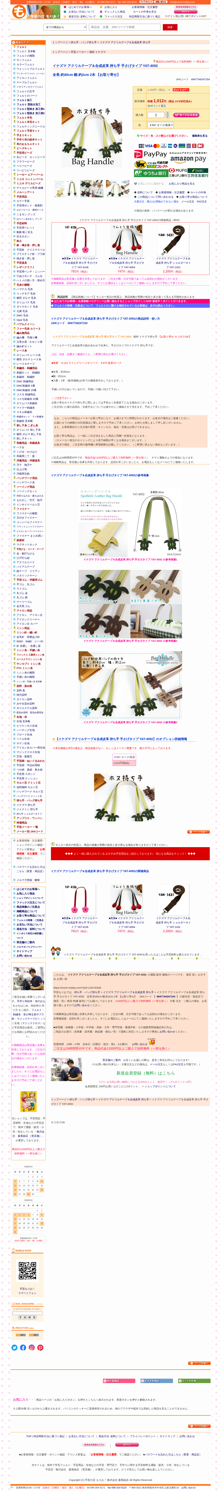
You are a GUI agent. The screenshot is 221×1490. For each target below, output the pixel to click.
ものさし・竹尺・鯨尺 (29, 500)
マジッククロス (31, 1023)
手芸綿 (20, 765)
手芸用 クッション (27, 778)
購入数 (139, 114)
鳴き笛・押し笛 (26, 258)
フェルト (36, 1009)
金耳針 (20, 636)
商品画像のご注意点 (28, 906)
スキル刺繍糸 (24, 411)
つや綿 (20, 769)
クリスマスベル (36, 249)
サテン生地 (23, 743)
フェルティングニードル (31, 126)
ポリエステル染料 (27, 708)
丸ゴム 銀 (22, 597)
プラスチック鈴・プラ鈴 (31, 253)
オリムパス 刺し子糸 (29, 429)
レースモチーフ (26, 363)
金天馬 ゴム (23, 606)
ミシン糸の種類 (26, 672)
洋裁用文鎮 (23, 473)
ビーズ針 (39, 641)
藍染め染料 (22, 712)
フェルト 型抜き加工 (29, 104)
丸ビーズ (22, 157)
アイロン (22, 614)
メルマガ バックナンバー (29, 947)
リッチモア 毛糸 (26, 293)
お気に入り (110, 7)
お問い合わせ (24, 955)
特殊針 (20, 641)
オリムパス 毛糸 (26, 302)
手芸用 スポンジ (26, 773)
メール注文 (187, 201)
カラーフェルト (26, 64)
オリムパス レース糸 (29, 355)
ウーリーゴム (24, 601)
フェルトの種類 (26, 55)
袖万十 (28, 464)
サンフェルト (24, 60)
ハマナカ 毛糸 (25, 289)
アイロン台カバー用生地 (31, 747)
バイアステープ (26, 566)
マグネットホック (27, 544)
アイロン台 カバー (27, 623)
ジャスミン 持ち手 (27, 809)
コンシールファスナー (29, 522)
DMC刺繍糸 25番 (26, 390)
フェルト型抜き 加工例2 (31, 113)
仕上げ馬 (22, 469)
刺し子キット (24, 438)
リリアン (35, 571)
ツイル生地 (23, 738)
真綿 (29, 769)
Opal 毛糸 (22, 319)
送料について (145, 192)
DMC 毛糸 (22, 315)
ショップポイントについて (30, 898)
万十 (19, 464)
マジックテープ (26, 1018)
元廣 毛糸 (22, 311)
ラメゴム (22, 588)
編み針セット (24, 346)
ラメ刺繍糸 (38, 416)
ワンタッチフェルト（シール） (31, 73)
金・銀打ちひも (26, 553)
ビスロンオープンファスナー (30, 531)
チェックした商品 (114, 11)
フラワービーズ (26, 161)
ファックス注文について (31, 902)
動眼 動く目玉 (25, 232)
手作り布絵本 (24, 1001)
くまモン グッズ (26, 214)
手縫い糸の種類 (26, 676)
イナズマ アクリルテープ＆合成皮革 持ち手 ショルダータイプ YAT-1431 (173, 263)
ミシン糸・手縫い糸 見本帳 (29, 681)
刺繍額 (36, 372)
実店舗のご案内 (26, 942)
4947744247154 (200, 79)
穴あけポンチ (24, 276)
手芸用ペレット (26, 227)
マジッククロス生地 (28, 752)
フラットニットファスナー (30, 526)
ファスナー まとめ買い (30, 535)
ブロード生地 (24, 734)
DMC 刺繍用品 (25, 381)
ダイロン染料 (24, 699)
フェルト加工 (24, 100)
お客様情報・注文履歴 (145, 7)
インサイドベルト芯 (28, 504)
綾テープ (22, 571)
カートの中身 (198, 192)
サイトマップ (24, 951)
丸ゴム (31, 584)
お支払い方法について (81, 11)
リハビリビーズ (26, 170)
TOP (28, 1436)
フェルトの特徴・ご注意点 (30, 920)
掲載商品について (27, 911)
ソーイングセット (27, 491)
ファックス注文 (113, 16)
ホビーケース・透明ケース (30, 210)
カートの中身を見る (144, 11)
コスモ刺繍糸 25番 (27, 398)
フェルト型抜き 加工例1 (31, 108)
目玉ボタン (23, 236)
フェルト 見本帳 (26, 51)
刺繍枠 (31, 376)
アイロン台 (36, 614)
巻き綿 (38, 769)
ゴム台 (38, 276)
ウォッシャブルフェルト (31, 68)
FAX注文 (202, 201)
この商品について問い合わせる (155, 196)
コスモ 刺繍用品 (26, 394)
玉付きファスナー (27, 517)
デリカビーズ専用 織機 (30, 187)
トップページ (60, 51)
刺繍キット (23, 372)
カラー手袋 (23, 200)
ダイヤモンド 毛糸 (27, 306)
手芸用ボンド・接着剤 (29, 205)
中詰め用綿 (33, 765)
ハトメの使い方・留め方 (31, 280)
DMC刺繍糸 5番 (26, 385)
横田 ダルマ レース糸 (29, 359)
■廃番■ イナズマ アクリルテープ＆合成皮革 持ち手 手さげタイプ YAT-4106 (80, 263)
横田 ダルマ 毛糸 (26, 297)
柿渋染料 (22, 694)
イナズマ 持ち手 (26, 804)
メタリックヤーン (27, 575)
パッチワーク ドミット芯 (29, 796)
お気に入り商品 (26, 893)
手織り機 (32, 337)
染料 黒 (21, 690)
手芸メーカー (78, 51)
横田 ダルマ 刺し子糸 (29, 434)
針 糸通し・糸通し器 (29, 645)
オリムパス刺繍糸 (27, 403)
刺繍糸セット (23, 416)
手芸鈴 (20, 249)
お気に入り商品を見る (182, 183)
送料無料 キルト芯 (27, 787)
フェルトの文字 (26, 91)
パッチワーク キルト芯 (30, 791)
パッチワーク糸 (26, 482)
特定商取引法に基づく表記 (144, 16)
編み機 (20, 337)
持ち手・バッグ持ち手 (87, 992)
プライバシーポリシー (143, 1436)
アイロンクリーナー (28, 619)
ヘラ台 (20, 447)
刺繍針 (29, 641)
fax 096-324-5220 (117, 1487)
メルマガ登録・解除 (28, 879)
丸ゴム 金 (22, 593)
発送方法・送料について (31, 929)
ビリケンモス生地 (27, 725)
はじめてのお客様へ (80, 7)
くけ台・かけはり (27, 451)
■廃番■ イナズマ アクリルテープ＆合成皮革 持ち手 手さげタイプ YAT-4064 (126, 263)
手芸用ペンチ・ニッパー (31, 271)
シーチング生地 (26, 730)
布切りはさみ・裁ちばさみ (30, 495)
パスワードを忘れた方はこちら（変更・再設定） (173, 1454)
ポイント (196, 16)
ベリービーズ (24, 165)
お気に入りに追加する (149, 183)
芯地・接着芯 (24, 756)
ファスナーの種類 (27, 513)
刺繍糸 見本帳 (25, 420)
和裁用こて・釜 (26, 456)
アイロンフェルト (27, 77)
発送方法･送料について (82, 16)
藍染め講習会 (37, 712)
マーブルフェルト (27, 82)
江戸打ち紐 (23, 557)
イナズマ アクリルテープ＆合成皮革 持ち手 (128, 992)
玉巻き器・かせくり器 (29, 341)
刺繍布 (20, 376)
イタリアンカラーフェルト (30, 87)
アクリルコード (26, 562)
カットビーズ (37, 157)
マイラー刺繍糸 (26, 407)
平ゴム (20, 584)
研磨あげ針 (33, 636)
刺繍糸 (17, 1014)
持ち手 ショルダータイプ (29, 814)
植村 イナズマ (97, 51)
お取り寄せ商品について (31, 915)
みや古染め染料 (26, 703)
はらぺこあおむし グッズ (29, 219)
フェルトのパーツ (27, 95)
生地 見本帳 (23, 721)
